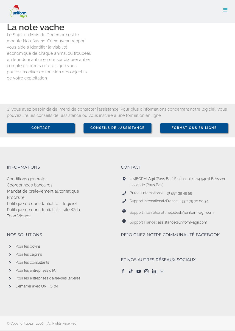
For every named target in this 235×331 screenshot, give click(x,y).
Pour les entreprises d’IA (36, 270)
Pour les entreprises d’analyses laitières (48, 278)
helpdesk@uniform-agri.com (190, 212)
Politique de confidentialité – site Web (43, 209)
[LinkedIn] (154, 271)
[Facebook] (123, 271)
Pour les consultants (32, 262)
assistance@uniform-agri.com (182, 222)
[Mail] (162, 271)
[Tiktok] (131, 271)
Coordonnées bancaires (30, 185)
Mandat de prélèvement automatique (43, 191)
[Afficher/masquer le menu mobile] (225, 9)
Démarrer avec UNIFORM (37, 286)
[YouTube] (139, 271)
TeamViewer (19, 215)
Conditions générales (27, 178)
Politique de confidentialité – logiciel (42, 203)
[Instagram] (146, 271)
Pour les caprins (29, 254)
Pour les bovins (28, 246)
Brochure (16, 197)
